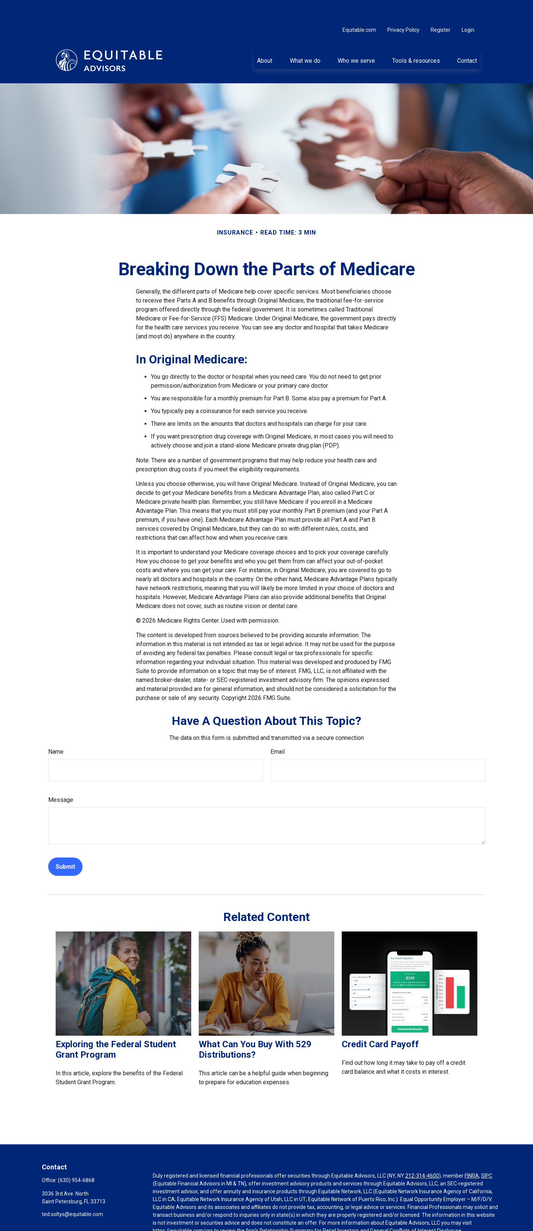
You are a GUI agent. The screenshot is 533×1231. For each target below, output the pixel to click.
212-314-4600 (422, 1153)
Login (468, 7)
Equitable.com (359, 7)
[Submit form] (65, 844)
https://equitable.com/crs (183, 1208)
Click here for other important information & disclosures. (219, 1222)
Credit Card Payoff (380, 1022)
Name (55, 729)
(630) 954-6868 (76, 1158)
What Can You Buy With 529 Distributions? (255, 1027)
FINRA (472, 1153)
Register (440, 7)
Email (277, 729)
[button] (265, 37)
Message (60, 777)
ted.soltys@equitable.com (72, 1192)
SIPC (486, 1153)
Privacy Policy (403, 7)
